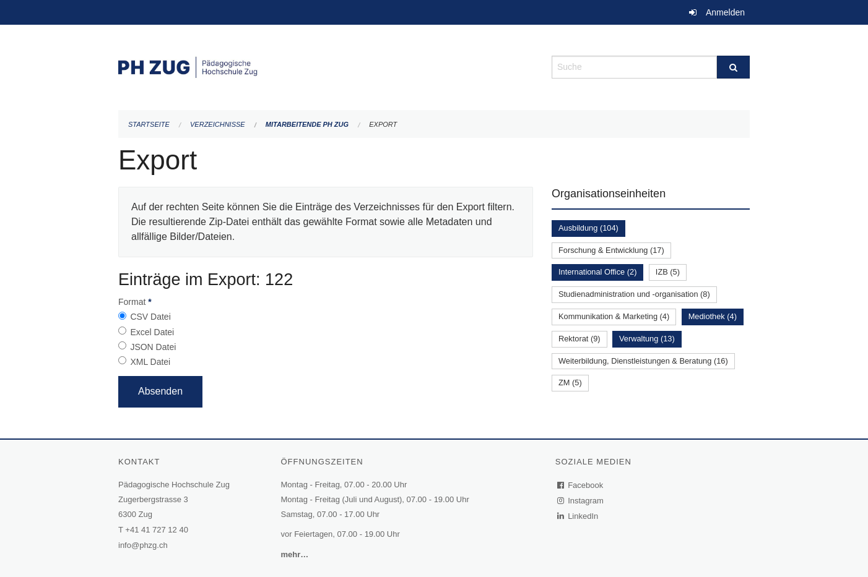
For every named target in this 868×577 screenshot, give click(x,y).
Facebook (580, 485)
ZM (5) (570, 382)
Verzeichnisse (217, 124)
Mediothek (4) (712, 316)
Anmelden (725, 12)
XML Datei (150, 362)
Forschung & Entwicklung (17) (611, 250)
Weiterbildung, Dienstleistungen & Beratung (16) (643, 360)
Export (383, 124)
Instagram (581, 500)
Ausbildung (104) (588, 228)
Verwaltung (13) (647, 338)
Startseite (149, 124)
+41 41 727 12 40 (156, 529)
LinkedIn (578, 516)
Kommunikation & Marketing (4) (613, 316)
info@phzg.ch (143, 545)
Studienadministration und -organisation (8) (634, 294)
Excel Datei (152, 332)
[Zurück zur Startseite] (325, 66)
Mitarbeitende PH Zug (307, 124)
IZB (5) (668, 271)
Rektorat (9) (579, 338)
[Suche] (733, 67)
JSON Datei (153, 347)
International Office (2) (597, 271)
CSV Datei (150, 317)
